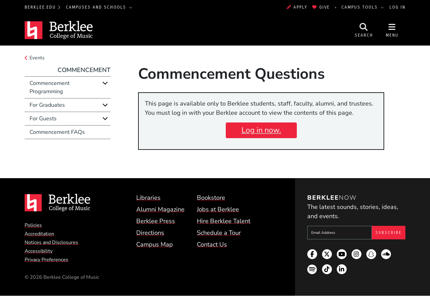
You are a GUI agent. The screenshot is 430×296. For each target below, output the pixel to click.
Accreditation (39, 233)
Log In (397, 7)
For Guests (43, 118)
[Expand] (105, 83)
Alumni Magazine (160, 209)
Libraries (148, 198)
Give (321, 7)
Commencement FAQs (57, 132)
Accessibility (39, 251)
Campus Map (154, 244)
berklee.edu (40, 7)
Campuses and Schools (97, 7)
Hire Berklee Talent (223, 221)
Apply (297, 7)
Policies (33, 225)
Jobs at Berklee (218, 209)
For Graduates (47, 105)
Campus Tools (360, 7)
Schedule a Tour (219, 233)
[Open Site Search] (364, 30)
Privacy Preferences (46, 259)
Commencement (84, 70)
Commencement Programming (50, 87)
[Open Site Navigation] (392, 30)
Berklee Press (155, 221)
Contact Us (212, 244)
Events (37, 57)
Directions (150, 233)
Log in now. (261, 130)
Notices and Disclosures (51, 242)
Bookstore (211, 198)
